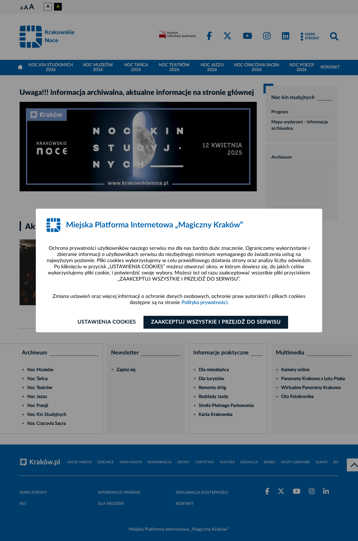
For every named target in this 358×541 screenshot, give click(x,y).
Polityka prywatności (204, 302)
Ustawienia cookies (106, 322)
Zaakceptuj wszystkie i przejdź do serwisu (216, 322)
